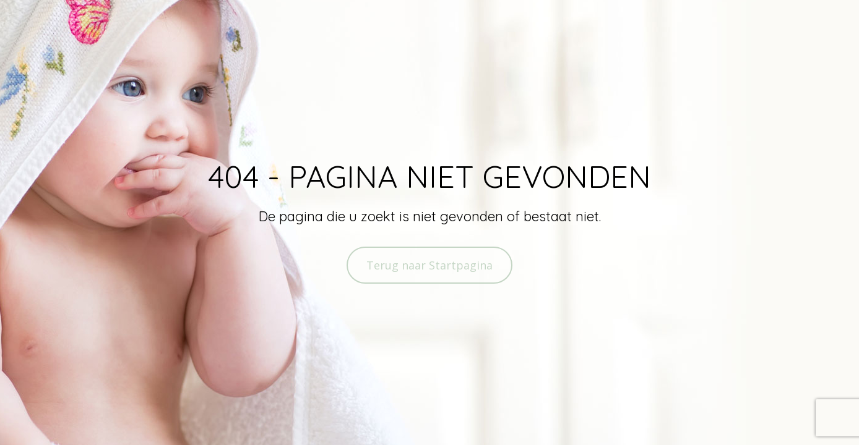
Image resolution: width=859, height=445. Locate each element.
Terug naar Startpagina (429, 265)
